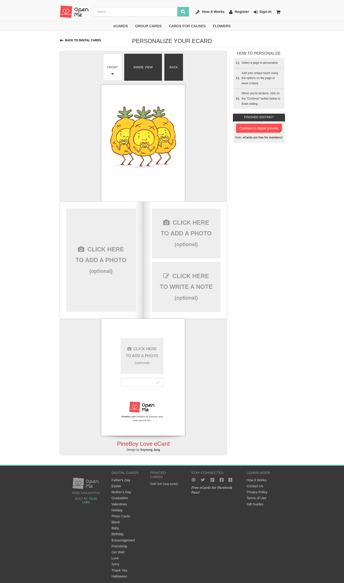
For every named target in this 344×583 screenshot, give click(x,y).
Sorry (115, 564)
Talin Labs (89, 500)
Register (239, 12)
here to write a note (186, 287)
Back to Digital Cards (83, 40)
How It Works (210, 12)
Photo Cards (121, 516)
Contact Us (255, 486)
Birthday (118, 534)
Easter (116, 486)
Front (112, 67)
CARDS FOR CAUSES (187, 26)
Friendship (119, 546)
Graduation (120, 498)
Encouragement (123, 540)
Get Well (118, 552)
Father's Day (121, 480)
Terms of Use (256, 498)
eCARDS (120, 26)
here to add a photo (100, 260)
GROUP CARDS (148, 26)
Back (173, 67)
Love (115, 558)
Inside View (143, 67)
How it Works (256, 480)
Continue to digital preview (259, 128)
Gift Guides (255, 504)
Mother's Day (121, 492)
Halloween (119, 576)
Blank (116, 522)
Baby (115, 528)
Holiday (117, 510)
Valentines (119, 504)
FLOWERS (222, 26)
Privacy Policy (257, 492)
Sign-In (263, 12)
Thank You (119, 570)
